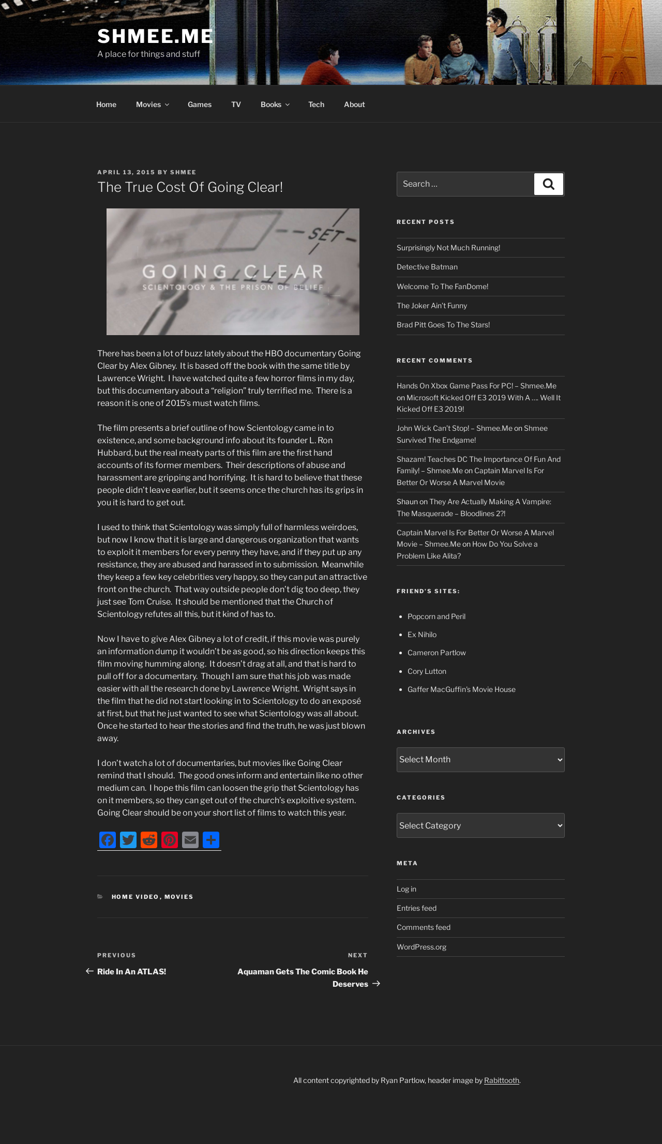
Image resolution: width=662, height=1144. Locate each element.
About (354, 104)
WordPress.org (421, 946)
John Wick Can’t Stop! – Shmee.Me (455, 428)
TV (236, 104)
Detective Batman (427, 266)
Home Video (136, 896)
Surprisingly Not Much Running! (448, 247)
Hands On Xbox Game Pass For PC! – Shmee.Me (476, 385)
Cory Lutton (427, 671)
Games (200, 104)
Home (106, 104)
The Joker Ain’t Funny (432, 305)
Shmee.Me (156, 36)
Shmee (183, 172)
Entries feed (417, 908)
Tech (316, 104)
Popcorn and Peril (436, 616)
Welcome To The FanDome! (442, 286)
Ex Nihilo (422, 634)
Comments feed (423, 927)
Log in (406, 888)
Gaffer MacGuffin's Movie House (462, 689)
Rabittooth (501, 1080)
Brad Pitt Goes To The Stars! (443, 324)
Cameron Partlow (437, 652)
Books (276, 104)
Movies (153, 104)
